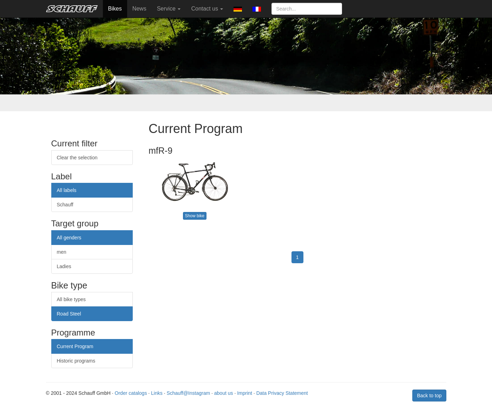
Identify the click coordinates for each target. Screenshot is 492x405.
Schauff (65, 204)
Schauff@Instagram (188, 393)
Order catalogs (131, 393)
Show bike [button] (194, 215)
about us (223, 393)
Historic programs (76, 361)
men (61, 252)
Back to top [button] (429, 395)
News (139, 9)
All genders (69, 237)
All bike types (71, 299)
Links (157, 393)
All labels (67, 190)
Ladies (64, 266)
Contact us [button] (207, 9)
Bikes (115, 9)
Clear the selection (77, 157)
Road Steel (69, 314)
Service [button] (169, 9)
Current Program (75, 346)
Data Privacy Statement (282, 393)
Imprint (244, 393)
